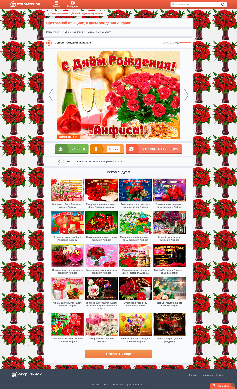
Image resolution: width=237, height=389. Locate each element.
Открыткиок (53, 32)
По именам (92, 32)
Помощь (220, 375)
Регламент (207, 375)
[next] (186, 95)
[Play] (49, 43)
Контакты (193, 375)
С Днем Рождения (73, 32)
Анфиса (106, 32)
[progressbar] (185, 43)
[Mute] (177, 43)
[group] (118, 43)
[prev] (50, 95)
